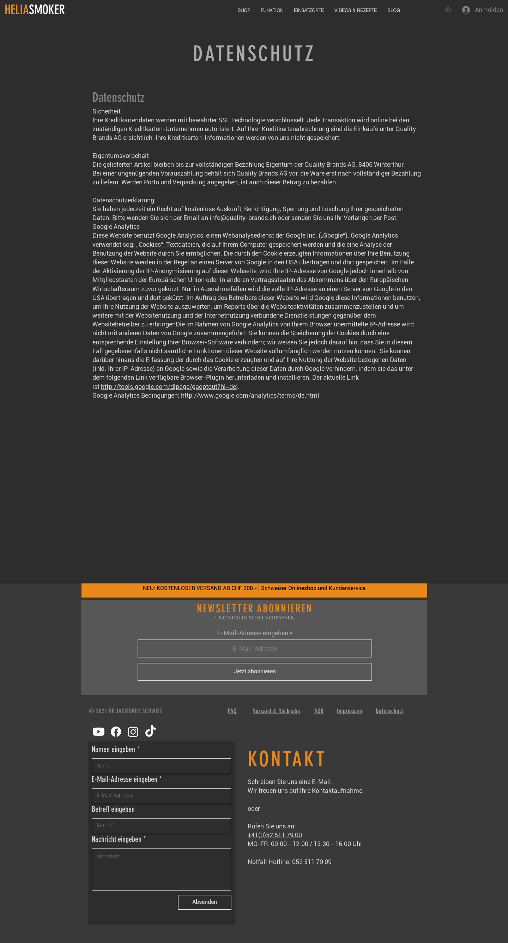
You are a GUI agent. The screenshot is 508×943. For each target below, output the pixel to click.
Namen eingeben (113, 749)
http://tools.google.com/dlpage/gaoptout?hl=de (168, 386)
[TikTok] (150, 732)
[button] (451, 9)
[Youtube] (98, 732)
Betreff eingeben (113, 809)
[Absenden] (204, 902)
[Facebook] (116, 732)
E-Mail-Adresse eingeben (252, 633)
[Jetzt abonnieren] (255, 672)
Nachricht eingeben (116, 839)
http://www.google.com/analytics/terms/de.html (250, 395)
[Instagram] (133, 732)
